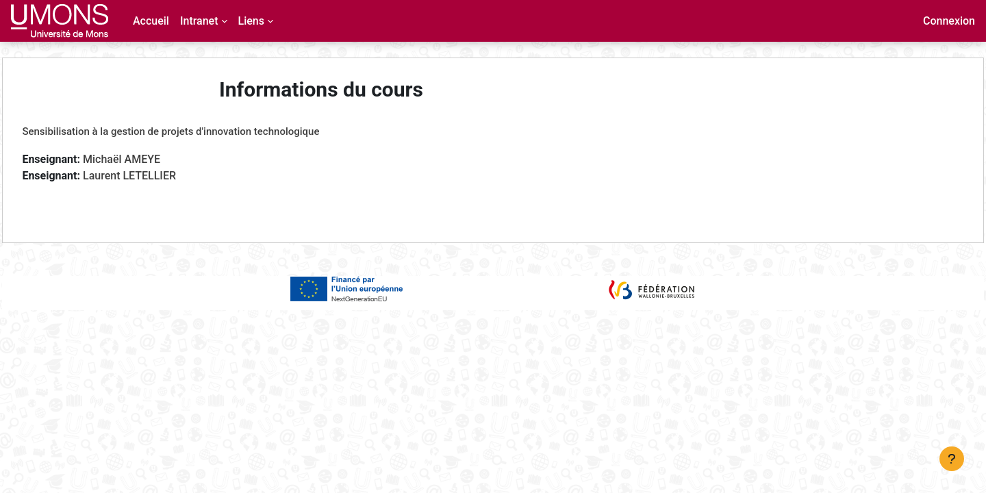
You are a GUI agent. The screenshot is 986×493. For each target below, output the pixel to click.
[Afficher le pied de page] (951, 458)
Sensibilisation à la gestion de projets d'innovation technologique (201, 131)
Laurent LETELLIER (160, 175)
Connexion (949, 20)
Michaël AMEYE (152, 159)
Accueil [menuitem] (151, 20)
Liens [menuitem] (251, 20)
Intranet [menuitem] (199, 20)
